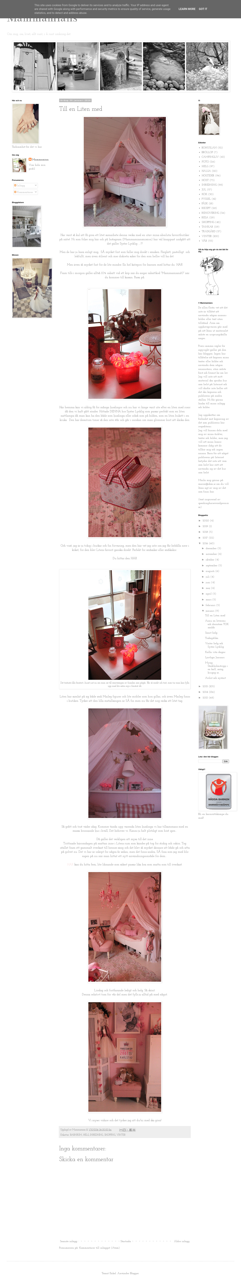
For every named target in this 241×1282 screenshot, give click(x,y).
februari (211, 605)
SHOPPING (109, 1135)
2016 (206, 543)
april (209, 593)
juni (208, 582)
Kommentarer (23, 192)
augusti (210, 571)
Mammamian (40, 159)
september (212, 565)
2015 (206, 686)
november (212, 554)
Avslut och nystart (215, 678)
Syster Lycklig (128, 243)
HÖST (205, 180)
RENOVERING (210, 213)
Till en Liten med (215, 615)
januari (210, 611)
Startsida (125, 1241)
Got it (203, 9)
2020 (206, 520)
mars (209, 599)
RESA (205, 217)
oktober (210, 559)
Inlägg (19, 185)
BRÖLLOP (207, 152)
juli (208, 577)
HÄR (179, 264)
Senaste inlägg (68, 1241)
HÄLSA (206, 171)
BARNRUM (76, 1135)
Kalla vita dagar (215, 652)
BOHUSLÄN (209, 147)
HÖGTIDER (208, 175)
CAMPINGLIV (210, 157)
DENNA (115, 411)
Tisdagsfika (211, 638)
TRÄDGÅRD (208, 231)
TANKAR (207, 227)
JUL (204, 189)
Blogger (134, 1273)
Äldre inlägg (182, 1241)
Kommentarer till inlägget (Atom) (99, 1248)
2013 (206, 697)
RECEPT (206, 208)
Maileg (178, 696)
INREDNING (96, 1135)
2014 (206, 692)
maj (208, 588)
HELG (86, 1135)
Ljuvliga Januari (215, 657)
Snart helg (211, 632)
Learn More (187, 9)
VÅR (204, 241)
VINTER (121, 1135)
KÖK (204, 194)
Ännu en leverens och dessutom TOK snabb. (217, 624)
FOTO (205, 161)
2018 (206, 532)
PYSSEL (206, 199)
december (211, 548)
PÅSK (205, 203)
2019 (206, 526)
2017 (206, 537)
